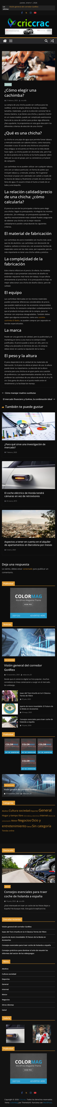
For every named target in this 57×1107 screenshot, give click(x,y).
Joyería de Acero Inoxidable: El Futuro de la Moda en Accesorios (36, 707)
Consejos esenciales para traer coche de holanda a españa (36, 720)
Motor (7, 886)
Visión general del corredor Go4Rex (23, 6)
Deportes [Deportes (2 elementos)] (34, 811)
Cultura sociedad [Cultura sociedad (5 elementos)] (19, 810)
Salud (4, 1010)
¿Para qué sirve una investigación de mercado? (24, 446)
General (8, 84)
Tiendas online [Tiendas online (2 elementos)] (8, 830)
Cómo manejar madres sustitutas (19, 393)
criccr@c (24, 100)
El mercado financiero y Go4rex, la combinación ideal (29, 399)
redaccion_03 (27, 675)
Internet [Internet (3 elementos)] (44, 815)
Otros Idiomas (8, 1005)
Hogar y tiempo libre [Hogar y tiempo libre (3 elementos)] (12, 815)
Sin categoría (9, 660)
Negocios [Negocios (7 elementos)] (24, 820)
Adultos (5, 969)
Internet (5, 989)
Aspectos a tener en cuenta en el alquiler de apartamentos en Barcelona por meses (28, 543)
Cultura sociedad (9, 974)
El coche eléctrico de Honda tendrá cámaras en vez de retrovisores (24, 494)
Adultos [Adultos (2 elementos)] (5, 811)
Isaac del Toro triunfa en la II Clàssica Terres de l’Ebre (35, 694)
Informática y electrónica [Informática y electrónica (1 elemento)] (31, 816)
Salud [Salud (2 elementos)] (29, 826)
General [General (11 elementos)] (45, 810)
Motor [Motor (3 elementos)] (14, 820)
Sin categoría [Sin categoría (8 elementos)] (41, 826)
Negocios (6, 999)
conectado (28, 569)
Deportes (6, 979)
